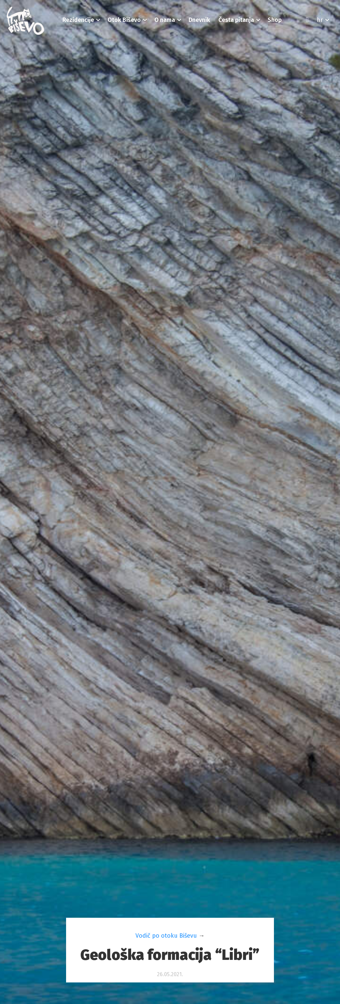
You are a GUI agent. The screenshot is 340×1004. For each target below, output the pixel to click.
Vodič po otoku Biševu (166, 935)
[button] (78, 20)
